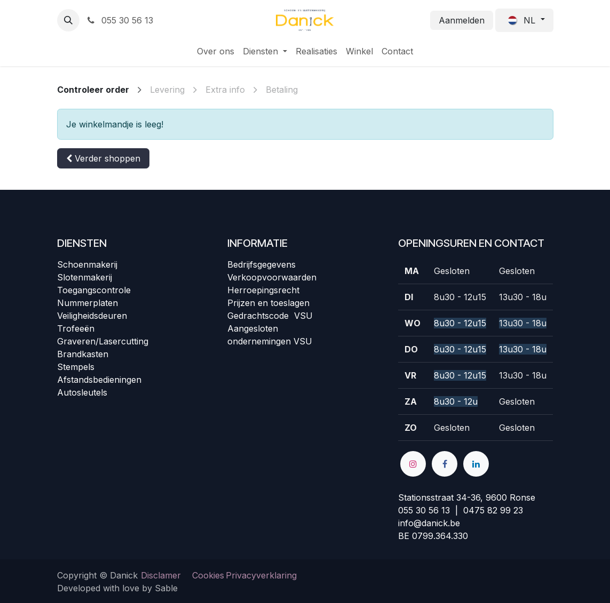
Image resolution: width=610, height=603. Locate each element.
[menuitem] (216, 51)
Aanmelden (462, 20)
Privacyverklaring (261, 575)
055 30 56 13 (120, 20)
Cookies (208, 575)
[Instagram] (413, 464)
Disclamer (161, 575)
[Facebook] (444, 464)
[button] (68, 20)
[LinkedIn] (476, 464)
